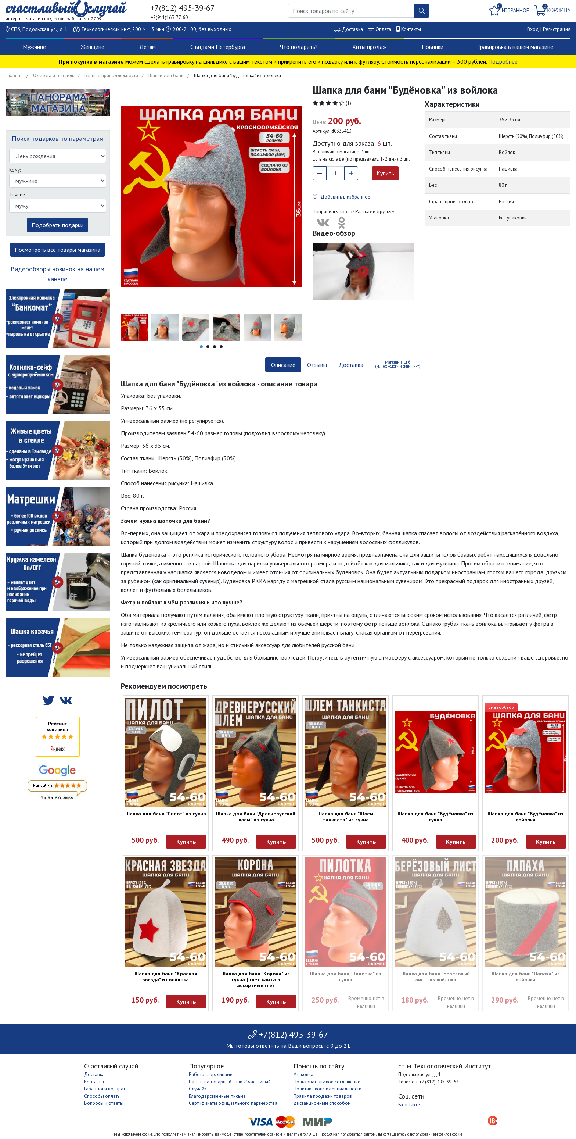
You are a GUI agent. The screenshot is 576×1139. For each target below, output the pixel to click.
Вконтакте (409, 1104)
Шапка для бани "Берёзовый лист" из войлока (435, 976)
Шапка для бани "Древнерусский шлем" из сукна (255, 816)
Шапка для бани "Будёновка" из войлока (525, 816)
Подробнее (503, 61)
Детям (147, 46)
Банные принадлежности (111, 75)
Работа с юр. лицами (211, 1074)
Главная (14, 75)
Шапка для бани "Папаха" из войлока (526, 976)
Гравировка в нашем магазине (515, 46)
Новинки (432, 46)
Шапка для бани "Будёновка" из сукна (435, 816)
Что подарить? (299, 46)
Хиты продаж (369, 46)
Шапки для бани (166, 75)
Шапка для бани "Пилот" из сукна (165, 813)
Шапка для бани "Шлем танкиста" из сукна (345, 816)
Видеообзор (501, 707)
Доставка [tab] (351, 364)
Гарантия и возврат (104, 1089)
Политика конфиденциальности (327, 1089)
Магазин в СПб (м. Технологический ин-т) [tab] (397, 364)
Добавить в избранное (341, 197)
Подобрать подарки (57, 225)
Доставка (352, 29)
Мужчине (34, 46)
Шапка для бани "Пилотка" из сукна (345, 976)
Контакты (411, 29)
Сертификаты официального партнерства (233, 1103)
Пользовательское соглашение (327, 1082)
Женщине (92, 46)
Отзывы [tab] (317, 364)
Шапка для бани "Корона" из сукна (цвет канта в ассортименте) (255, 979)
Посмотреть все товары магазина (57, 249)
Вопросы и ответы (103, 1103)
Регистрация (556, 29)
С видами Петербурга (217, 46)
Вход (533, 29)
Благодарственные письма (217, 1096)
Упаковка (303, 1074)
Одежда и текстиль (53, 75)
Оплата (383, 29)
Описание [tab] (283, 364)
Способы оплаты (102, 1096)
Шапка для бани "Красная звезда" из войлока (165, 976)
